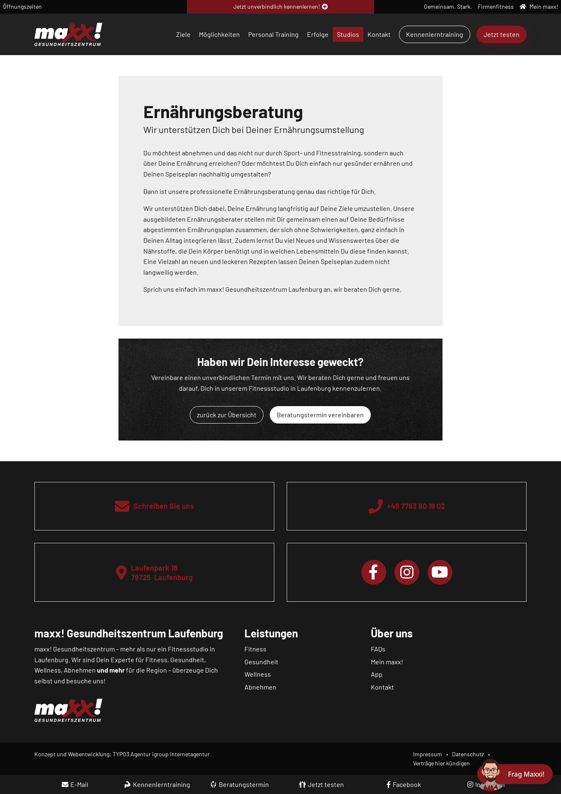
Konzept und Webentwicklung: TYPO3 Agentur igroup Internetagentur (122, 754)
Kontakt (379, 34)
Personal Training (273, 34)
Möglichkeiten (219, 34)
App (376, 674)
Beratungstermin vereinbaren (320, 415)
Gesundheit (261, 662)
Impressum (427, 754)
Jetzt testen (502, 34)
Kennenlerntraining (434, 34)
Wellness (257, 674)
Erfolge (318, 34)
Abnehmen (260, 687)
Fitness (255, 649)
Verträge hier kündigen (441, 763)
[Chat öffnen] (515, 774)
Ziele (183, 34)
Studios (348, 34)
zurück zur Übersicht (226, 415)
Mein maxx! (387, 662)
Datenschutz (468, 754)
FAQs (378, 649)
